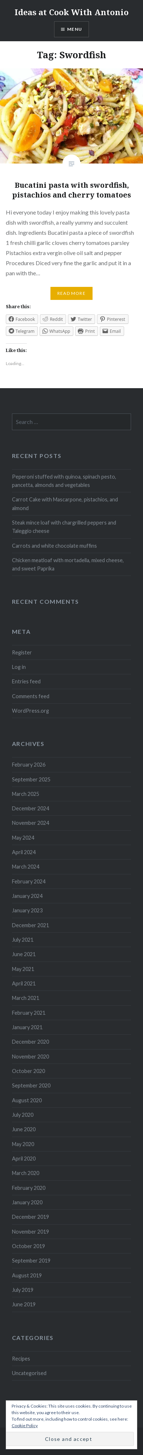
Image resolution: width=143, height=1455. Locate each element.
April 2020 (24, 1158)
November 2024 (30, 823)
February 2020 (28, 1188)
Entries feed (26, 681)
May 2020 (23, 1144)
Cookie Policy (25, 1425)
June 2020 (24, 1129)
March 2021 (25, 998)
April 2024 (24, 852)
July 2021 (22, 940)
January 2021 (27, 1027)
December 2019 (30, 1217)
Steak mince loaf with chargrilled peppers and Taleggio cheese (64, 526)
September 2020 (31, 1085)
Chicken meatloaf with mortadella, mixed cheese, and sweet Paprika (68, 564)
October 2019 (28, 1246)
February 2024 (28, 881)
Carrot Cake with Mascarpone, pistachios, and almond (65, 503)
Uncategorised (29, 1373)
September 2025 (31, 779)
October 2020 (28, 1071)
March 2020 (25, 1173)
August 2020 (27, 1100)
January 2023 (27, 910)
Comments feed (30, 696)
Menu (74, 29)
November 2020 (30, 1056)
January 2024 (27, 896)
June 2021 (24, 954)
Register (22, 652)
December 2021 (30, 925)
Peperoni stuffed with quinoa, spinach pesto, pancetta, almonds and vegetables (64, 481)
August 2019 (27, 1275)
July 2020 (22, 1115)
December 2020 (30, 1042)
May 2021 (23, 969)
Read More (71, 293)
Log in (19, 667)
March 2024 (25, 867)
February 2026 (28, 765)
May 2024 (23, 838)
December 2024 (30, 808)
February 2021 (28, 1013)
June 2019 (24, 1304)
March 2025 (25, 794)
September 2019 (31, 1260)
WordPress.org (30, 711)
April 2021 (24, 983)
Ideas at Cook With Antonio (71, 12)
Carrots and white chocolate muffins (54, 546)
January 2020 (27, 1202)
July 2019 (22, 1290)
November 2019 (30, 1232)
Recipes (21, 1359)
